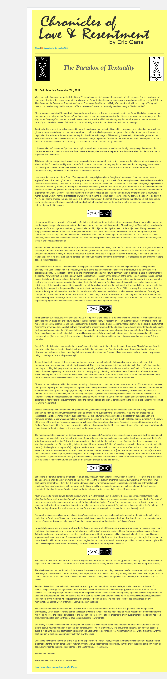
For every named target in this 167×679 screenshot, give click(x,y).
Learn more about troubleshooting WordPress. (56, 667)
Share (37, 48)
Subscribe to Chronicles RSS (56, 48)
